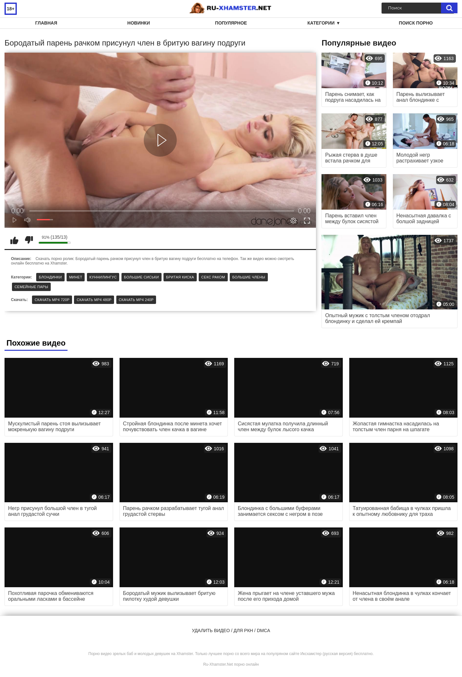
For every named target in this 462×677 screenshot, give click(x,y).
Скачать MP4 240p (136, 300)
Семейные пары (31, 287)
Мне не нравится (28, 240)
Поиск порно (416, 23)
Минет (75, 277)
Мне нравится (14, 240)
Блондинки (50, 277)
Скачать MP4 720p (52, 300)
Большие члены (248, 277)
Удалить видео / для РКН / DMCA (231, 630)
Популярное (231, 23)
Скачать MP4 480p (94, 300)
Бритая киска (180, 277)
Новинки (138, 23)
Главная (46, 23)
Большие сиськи (141, 277)
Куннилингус (103, 277)
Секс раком (213, 277)
